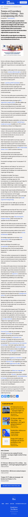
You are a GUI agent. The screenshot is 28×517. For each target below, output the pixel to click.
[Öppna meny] (2, 2)
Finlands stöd (9, 361)
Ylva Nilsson (14, 509)
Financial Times (5, 331)
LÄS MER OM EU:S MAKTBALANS (11, 485)
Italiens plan (13, 350)
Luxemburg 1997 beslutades (12, 82)
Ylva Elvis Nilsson (14, 434)
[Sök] (18, 2)
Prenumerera (23, 2)
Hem (2, 6)
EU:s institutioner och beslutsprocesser (13, 6)
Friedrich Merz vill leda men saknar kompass (13, 471)
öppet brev (15, 273)
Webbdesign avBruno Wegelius (14, 513)
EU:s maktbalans (4, 8)
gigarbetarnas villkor (15, 363)
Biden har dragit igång (18, 370)
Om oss (12, 503)
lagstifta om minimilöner (16, 357)
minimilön (13, 374)
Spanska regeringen (21, 347)
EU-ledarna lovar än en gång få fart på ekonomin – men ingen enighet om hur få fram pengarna (14, 455)
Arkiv (7, 503)
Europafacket (4, 246)
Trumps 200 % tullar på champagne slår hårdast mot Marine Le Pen (17, 440)
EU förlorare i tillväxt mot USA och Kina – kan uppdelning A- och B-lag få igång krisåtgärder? (14, 464)
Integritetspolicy (21, 503)
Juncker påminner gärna (14, 72)
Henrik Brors (11, 18)
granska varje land (7, 319)
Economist (9, 333)
